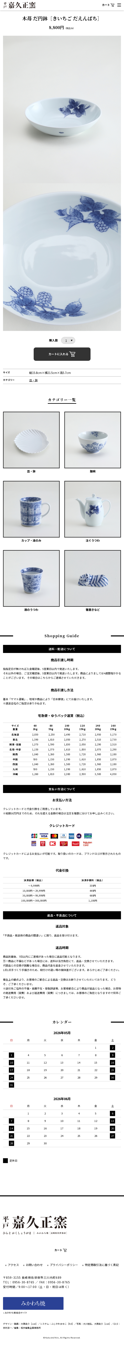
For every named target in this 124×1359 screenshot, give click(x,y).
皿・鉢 (33, 380)
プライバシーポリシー (64, 1264)
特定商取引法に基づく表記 (102, 1264)
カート (108, 5)
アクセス (13, 1264)
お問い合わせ (34, 1264)
